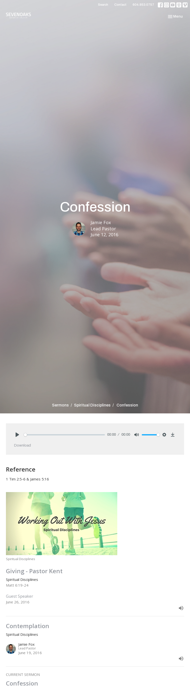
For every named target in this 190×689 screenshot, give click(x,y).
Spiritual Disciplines (92, 405)
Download (22, 445)
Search (103, 4)
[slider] (64, 434)
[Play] (17, 435)
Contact (120, 4)
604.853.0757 (143, 4)
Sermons (60, 405)
